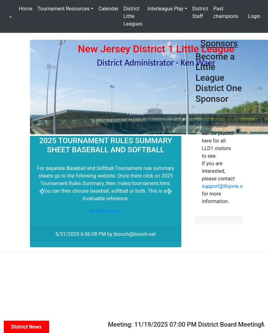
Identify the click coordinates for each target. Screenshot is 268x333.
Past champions (225, 12)
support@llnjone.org (224, 186)
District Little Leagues (132, 16)
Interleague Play (166, 9)
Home (25, 9)
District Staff (200, 12)
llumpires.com (105, 211)
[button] (41, 191)
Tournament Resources (64, 9)
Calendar (108, 9)
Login (254, 16)
